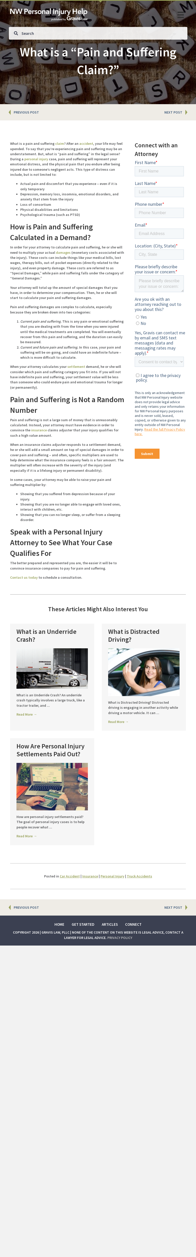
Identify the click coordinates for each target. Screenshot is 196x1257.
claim (59, 143)
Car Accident (70, 904)
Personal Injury (112, 904)
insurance (39, 430)
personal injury (36, 159)
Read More (26, 714)
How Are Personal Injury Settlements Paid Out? (50, 764)
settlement (76, 366)
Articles (110, 952)
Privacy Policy (119, 965)
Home (59, 952)
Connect (133, 952)
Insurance (90, 904)
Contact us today (24, 577)
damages (63, 252)
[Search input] (98, 33)
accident (86, 143)
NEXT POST (173, 112)
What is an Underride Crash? (46, 635)
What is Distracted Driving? (134, 635)
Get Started (83, 952)
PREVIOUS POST (26, 112)
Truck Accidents (139, 904)
